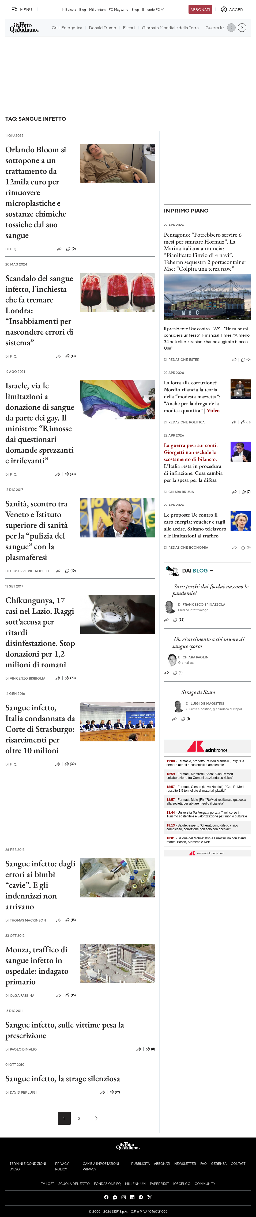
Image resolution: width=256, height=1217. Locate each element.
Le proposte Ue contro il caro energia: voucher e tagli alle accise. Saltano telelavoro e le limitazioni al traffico (195, 525)
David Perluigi (21, 1092)
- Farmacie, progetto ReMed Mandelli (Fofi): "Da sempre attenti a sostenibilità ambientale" (205, 763)
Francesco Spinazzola (201, 604)
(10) (70, 571)
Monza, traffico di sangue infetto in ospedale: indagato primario (37, 965)
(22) (179, 620)
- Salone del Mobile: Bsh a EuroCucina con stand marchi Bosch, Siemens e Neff (206, 840)
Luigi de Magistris (205, 704)
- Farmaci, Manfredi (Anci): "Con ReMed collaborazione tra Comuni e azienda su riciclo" (200, 776)
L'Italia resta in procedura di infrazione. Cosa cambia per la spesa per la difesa (193, 472)
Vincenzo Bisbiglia (25, 678)
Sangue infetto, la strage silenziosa (62, 1078)
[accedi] (232, 9)
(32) (70, 764)
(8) (150, 1049)
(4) (178, 673)
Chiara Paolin (193, 657)
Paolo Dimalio (21, 1049)
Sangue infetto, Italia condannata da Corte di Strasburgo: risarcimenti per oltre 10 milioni (40, 729)
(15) (70, 920)
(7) (246, 492)
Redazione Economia (186, 547)
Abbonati (200, 9)
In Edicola (69, 9)
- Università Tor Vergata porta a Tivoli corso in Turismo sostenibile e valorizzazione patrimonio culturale (207, 814)
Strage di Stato (198, 692)
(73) (70, 678)
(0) (71, 249)
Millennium (97, 9)
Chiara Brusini (179, 492)
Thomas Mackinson (25, 920)
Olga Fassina (19, 996)
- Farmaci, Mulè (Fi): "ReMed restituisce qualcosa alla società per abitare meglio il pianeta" (206, 801)
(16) (70, 995)
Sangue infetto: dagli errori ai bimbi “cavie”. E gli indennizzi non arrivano (40, 885)
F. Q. (11, 249)
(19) (115, 1092)
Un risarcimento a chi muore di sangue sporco (208, 642)
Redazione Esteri (182, 360)
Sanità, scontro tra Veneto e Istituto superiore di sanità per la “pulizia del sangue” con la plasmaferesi (36, 530)
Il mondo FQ (153, 9)
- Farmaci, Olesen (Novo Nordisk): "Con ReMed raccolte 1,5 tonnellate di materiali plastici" (205, 789)
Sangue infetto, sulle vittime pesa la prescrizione (64, 1030)
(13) (70, 356)
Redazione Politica (184, 422)
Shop (135, 9)
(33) (70, 474)
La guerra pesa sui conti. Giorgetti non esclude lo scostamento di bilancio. (191, 452)
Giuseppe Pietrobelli (27, 571)
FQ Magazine (118, 9)
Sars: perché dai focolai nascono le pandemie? (210, 589)
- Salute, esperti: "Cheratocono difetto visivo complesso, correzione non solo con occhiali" (202, 827)
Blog (82, 9)
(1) (185, 719)
